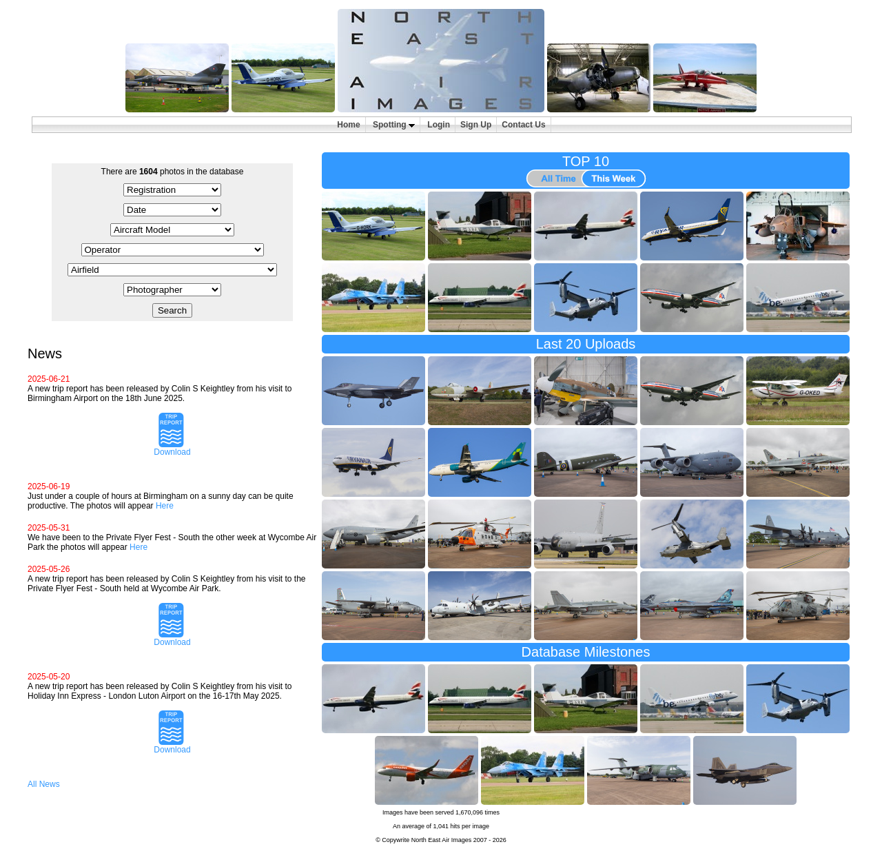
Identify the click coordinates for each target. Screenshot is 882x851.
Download (172, 448)
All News (44, 784)
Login (438, 125)
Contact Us (523, 125)
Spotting (394, 125)
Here (165, 506)
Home (348, 125)
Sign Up (475, 125)
